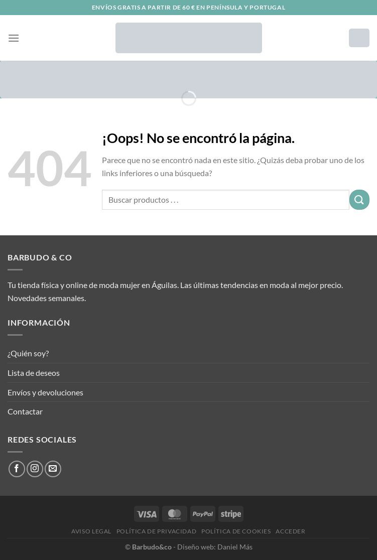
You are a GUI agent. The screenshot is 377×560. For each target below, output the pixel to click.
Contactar (25, 411)
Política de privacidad (156, 531)
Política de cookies (236, 531)
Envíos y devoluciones (45, 392)
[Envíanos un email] (53, 469)
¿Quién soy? (28, 353)
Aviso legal (91, 531)
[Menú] (14, 38)
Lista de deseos (34, 372)
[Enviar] (359, 199)
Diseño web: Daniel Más (215, 546)
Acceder (290, 531)
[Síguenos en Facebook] (17, 469)
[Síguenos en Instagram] (35, 469)
